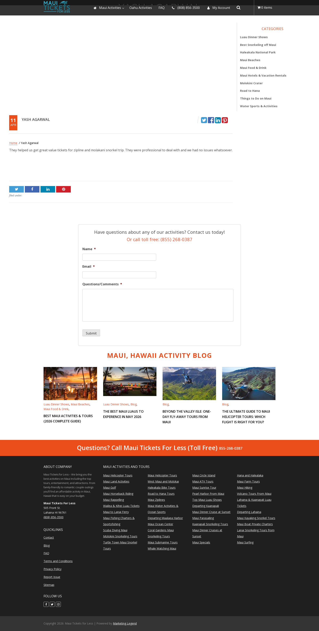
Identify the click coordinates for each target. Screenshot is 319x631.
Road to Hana (250, 91)
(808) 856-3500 (53, 517)
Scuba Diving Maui (115, 530)
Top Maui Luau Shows (207, 500)
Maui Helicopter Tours (117, 475)
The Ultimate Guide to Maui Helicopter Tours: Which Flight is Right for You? (246, 416)
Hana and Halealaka (250, 475)
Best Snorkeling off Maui (258, 45)
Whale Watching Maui (162, 548)
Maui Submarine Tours (163, 542)
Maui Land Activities (116, 481)
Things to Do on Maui (255, 98)
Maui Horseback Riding (118, 494)
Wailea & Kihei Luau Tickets (121, 506)
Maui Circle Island (203, 475)
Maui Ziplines (156, 500)
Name (89, 249)
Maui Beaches (250, 60)
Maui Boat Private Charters (255, 524)
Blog (133, 404)
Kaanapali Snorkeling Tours (210, 524)
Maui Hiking (244, 487)
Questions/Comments (102, 284)
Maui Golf (109, 487)
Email (88, 266)
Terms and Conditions (58, 561)
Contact (49, 537)
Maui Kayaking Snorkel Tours (256, 518)
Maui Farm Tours (248, 481)
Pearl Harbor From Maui (208, 494)
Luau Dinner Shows (254, 37)
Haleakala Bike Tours (162, 487)
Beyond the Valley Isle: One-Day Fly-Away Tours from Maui (187, 416)
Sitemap (49, 585)
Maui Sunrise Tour (204, 487)
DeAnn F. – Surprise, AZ (27, 168)
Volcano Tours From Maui (254, 494)
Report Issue (52, 577)
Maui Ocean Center (160, 524)
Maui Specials (201, 542)
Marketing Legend (125, 623)
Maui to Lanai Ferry (116, 512)
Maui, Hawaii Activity (159, 355)
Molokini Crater (251, 83)
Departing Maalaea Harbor (165, 518)
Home (13, 143)
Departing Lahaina (249, 512)
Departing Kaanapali (205, 506)
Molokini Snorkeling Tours (120, 536)
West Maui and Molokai (163, 481)
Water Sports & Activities (258, 106)
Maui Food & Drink (253, 68)
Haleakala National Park (258, 52)
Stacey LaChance (220, 168)
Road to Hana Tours (161, 494)
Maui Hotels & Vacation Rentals (263, 75)
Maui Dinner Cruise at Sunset (211, 512)
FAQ (46, 553)
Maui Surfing (245, 542)
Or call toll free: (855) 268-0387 (159, 239)
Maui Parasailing (203, 518)
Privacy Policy (52, 569)
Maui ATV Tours (202, 481)
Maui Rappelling (113, 500)
